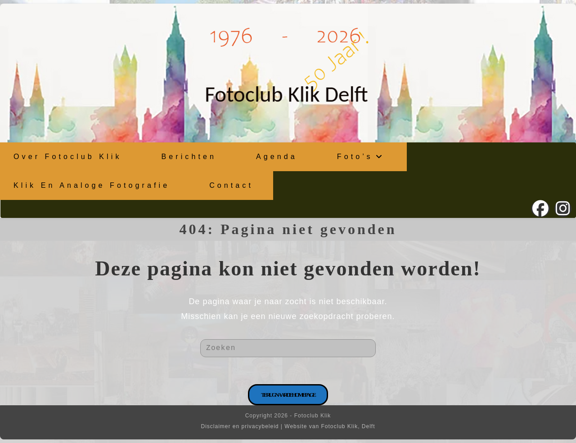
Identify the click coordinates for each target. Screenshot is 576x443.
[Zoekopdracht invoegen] (288, 348)
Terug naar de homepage (288, 394)
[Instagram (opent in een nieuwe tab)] (563, 208)
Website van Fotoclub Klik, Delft (329, 426)
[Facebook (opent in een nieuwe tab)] (540, 208)
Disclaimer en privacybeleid (240, 426)
